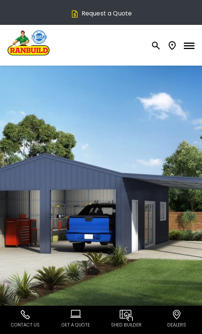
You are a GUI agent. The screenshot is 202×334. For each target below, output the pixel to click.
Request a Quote (101, 13)
